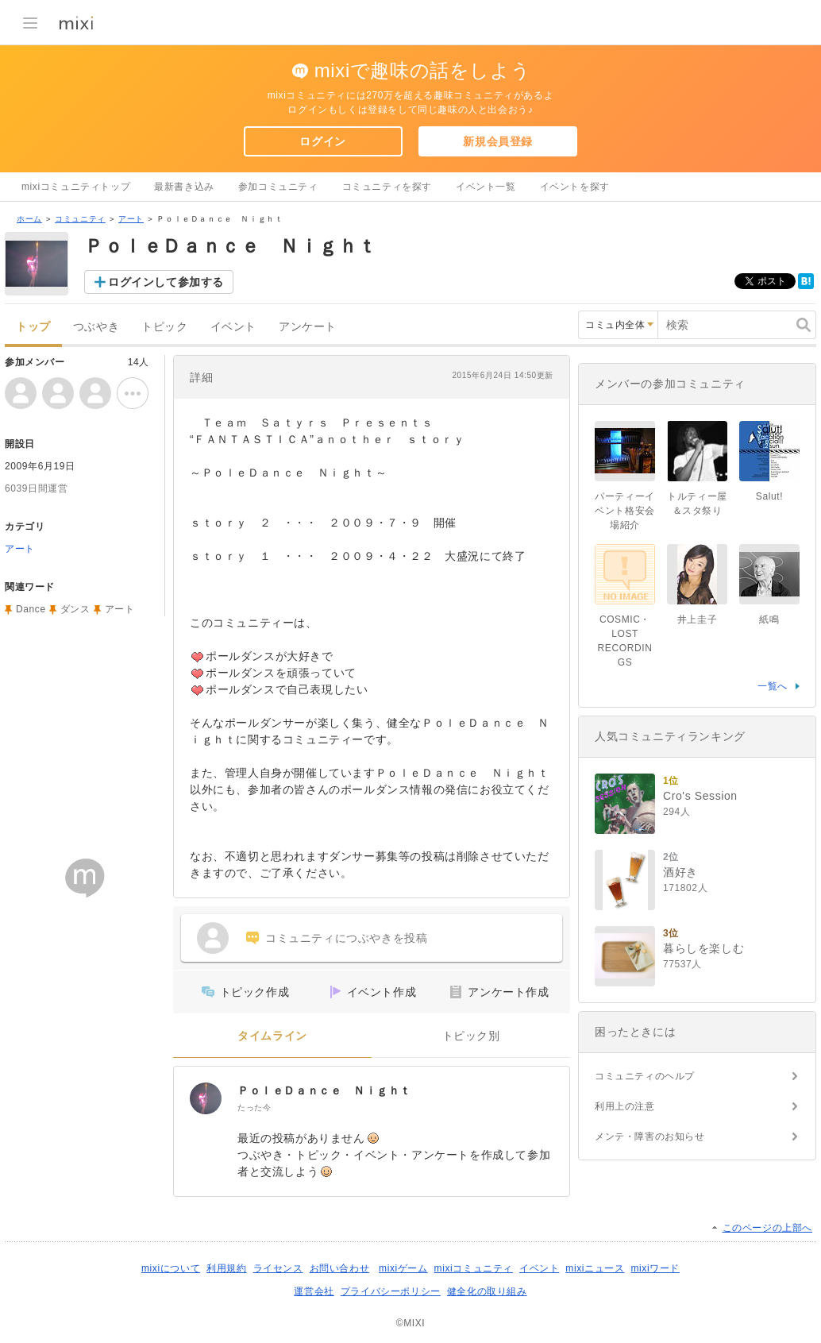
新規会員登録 (498, 141)
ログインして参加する (166, 282)
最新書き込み (184, 186)
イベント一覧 (486, 186)
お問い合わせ (340, 1268)
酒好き (680, 872)
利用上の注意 (625, 1106)
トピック (164, 327)
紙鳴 (769, 619)
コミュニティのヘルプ (645, 1076)
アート (131, 218)
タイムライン (272, 1036)
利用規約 (226, 1268)
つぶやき (96, 327)
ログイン (322, 141)
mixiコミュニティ (473, 1268)
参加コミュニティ (278, 186)
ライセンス (278, 1268)
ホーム (29, 218)
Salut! (769, 496)
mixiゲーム (403, 1268)
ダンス (75, 609)
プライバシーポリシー (391, 1291)
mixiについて (170, 1268)
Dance (31, 609)
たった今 (254, 1107)
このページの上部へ (767, 1227)
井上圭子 (697, 619)
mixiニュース (594, 1268)
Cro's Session (700, 795)
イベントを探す (575, 186)
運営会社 (313, 1291)
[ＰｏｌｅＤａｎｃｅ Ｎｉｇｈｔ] (206, 1098)
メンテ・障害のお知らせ (650, 1136)
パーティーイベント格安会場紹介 (625, 511)
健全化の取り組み (487, 1291)
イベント (233, 327)
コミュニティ (80, 218)
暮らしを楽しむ (703, 948)
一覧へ (772, 686)
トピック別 (471, 1036)
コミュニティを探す (387, 186)
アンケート (308, 327)
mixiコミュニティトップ (75, 186)
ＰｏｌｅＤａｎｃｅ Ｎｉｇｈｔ (324, 1090)
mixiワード (655, 1268)
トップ (33, 327)
